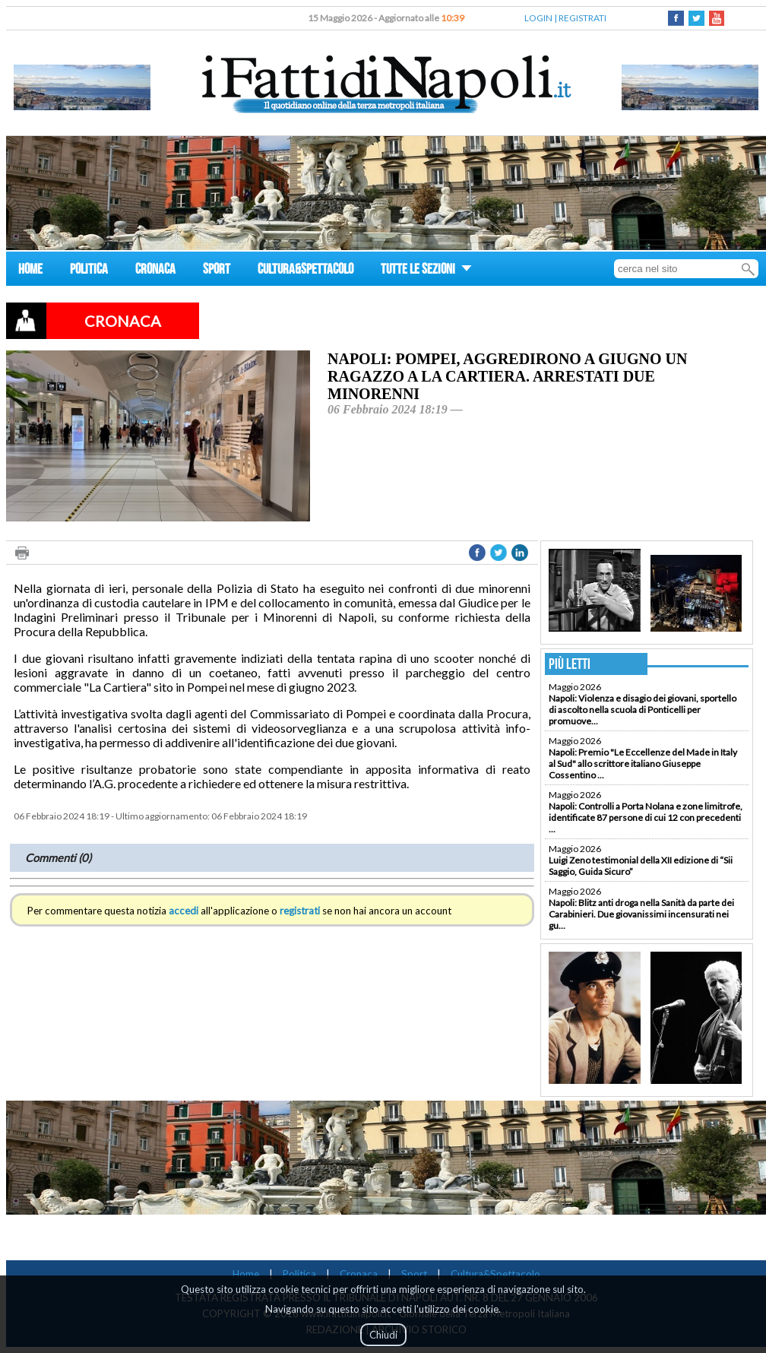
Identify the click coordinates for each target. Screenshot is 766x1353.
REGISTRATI (582, 18)
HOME (30, 271)
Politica (299, 1274)
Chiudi (383, 1335)
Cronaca (359, 1274)
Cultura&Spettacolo (495, 1274)
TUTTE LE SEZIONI (426, 271)
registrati (300, 911)
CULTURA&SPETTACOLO (305, 271)
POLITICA (89, 271)
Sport (414, 1274)
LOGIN (538, 18)
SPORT (216, 271)
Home (246, 1274)
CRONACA (155, 271)
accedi (183, 911)
